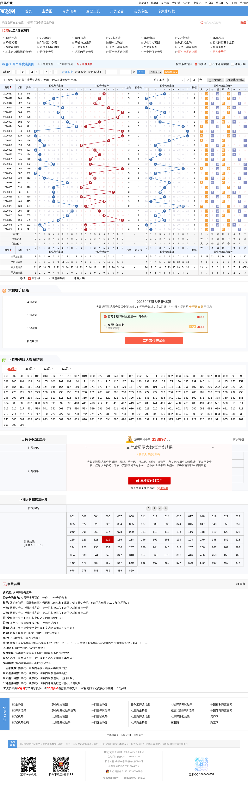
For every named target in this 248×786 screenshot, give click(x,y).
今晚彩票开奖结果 (181, 704)
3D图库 (175, 722)
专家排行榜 (166, 11)
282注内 (12, 368)
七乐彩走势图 (139, 722)
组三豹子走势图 (84, 51)
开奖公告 (117, 11)
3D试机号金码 (20, 722)
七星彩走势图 (139, 710)
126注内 (48, 368)
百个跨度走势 (84, 64)
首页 (28, 11)
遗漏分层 (238, 64)
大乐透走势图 (60, 716)
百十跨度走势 (45, 64)
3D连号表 (11, 42)
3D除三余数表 (48, 42)
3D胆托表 (149, 37)
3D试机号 (17, 716)
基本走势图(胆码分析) (18, 51)
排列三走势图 (99, 704)
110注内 (66, 368)
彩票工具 (93, 11)
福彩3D (143, 2)
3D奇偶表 (46, 37)
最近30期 (67, 71)
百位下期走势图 (49, 47)
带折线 (201, 64)
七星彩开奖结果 (140, 716)
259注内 (30, 368)
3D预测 (121, 688)
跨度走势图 (46, 51)
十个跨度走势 (65, 64)
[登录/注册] (6, 2)
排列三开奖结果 (100, 710)
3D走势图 (53, 688)
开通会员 (197, 306)
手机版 (244, 2)
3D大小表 (11, 37)
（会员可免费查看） (149, 454)
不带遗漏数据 (219, 64)
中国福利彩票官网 (221, 704)
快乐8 (219, 2)
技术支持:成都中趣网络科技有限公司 (124, 761)
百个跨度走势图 (187, 51)
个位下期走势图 (187, 47)
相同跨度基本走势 (223, 42)
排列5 (186, 2)
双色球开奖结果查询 (64, 710)
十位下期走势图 (118, 47)
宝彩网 (7, 11)
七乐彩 (209, 2)
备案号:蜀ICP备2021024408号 (124, 766)
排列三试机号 (99, 716)
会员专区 (141, 11)
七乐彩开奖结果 (180, 716)
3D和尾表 (115, 37)
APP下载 (231, 2)
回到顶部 (138, 735)
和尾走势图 (219, 47)
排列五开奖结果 (140, 704)
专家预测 (69, 11)
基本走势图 (116, 42)
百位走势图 (12, 47)
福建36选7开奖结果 (182, 710)
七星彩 (197, 2)
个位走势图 (150, 47)
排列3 (154, 2)
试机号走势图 (152, 42)
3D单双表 (218, 37)
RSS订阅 (126, 735)
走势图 (47, 11)
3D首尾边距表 (83, 42)
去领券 (164, 488)
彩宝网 (214, 722)
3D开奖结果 (19, 710)
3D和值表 (80, 37)
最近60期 (80, 71)
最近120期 (94, 71)
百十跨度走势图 (118, 51)
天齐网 (214, 716)
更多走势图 (219, 51)
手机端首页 (113, 735)
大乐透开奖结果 (61, 722)
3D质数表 (184, 37)
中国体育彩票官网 (221, 710)
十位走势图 (81, 47)
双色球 (165, 2)
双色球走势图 (60, 704)
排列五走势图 (99, 722)
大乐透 (176, 2)
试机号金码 (185, 42)
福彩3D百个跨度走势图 (40, 22)
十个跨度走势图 (153, 51)
